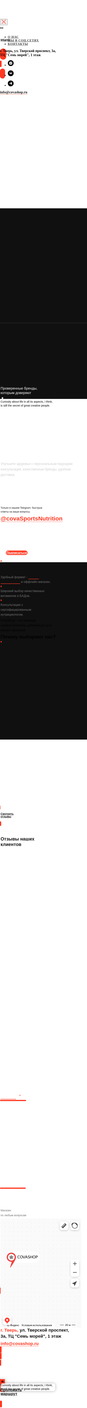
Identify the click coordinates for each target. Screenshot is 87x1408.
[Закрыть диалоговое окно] (4, 22)
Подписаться (16, 552)
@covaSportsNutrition (32, 518)
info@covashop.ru (13, 92)
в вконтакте (11, 1095)
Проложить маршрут (19, 1376)
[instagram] (11, 65)
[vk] (11, 75)
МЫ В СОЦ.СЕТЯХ (23, 40)
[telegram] (11, 85)
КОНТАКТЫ (18, 44)
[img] (0, 45)
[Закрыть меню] (1, 27)
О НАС (13, 37)
